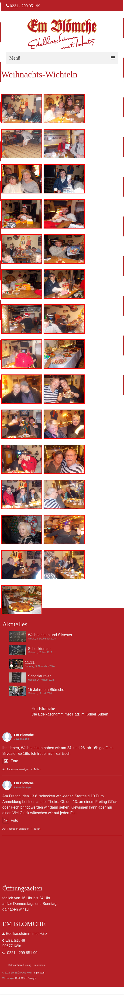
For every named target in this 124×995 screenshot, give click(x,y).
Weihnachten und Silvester (50, 635)
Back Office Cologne (25, 978)
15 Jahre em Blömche (46, 690)
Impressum (39, 972)
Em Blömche (24, 735)
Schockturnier (39, 649)
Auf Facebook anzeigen (15, 769)
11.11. (30, 663)
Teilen (37, 769)
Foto (10, 761)
